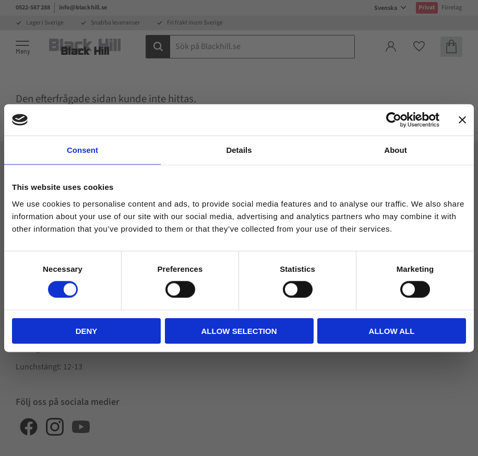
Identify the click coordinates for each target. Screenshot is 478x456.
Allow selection (239, 330)
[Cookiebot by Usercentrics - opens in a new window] (393, 120)
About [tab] (395, 150)
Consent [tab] (82, 150)
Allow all (392, 330)
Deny (87, 330)
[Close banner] (462, 120)
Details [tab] (239, 150)
